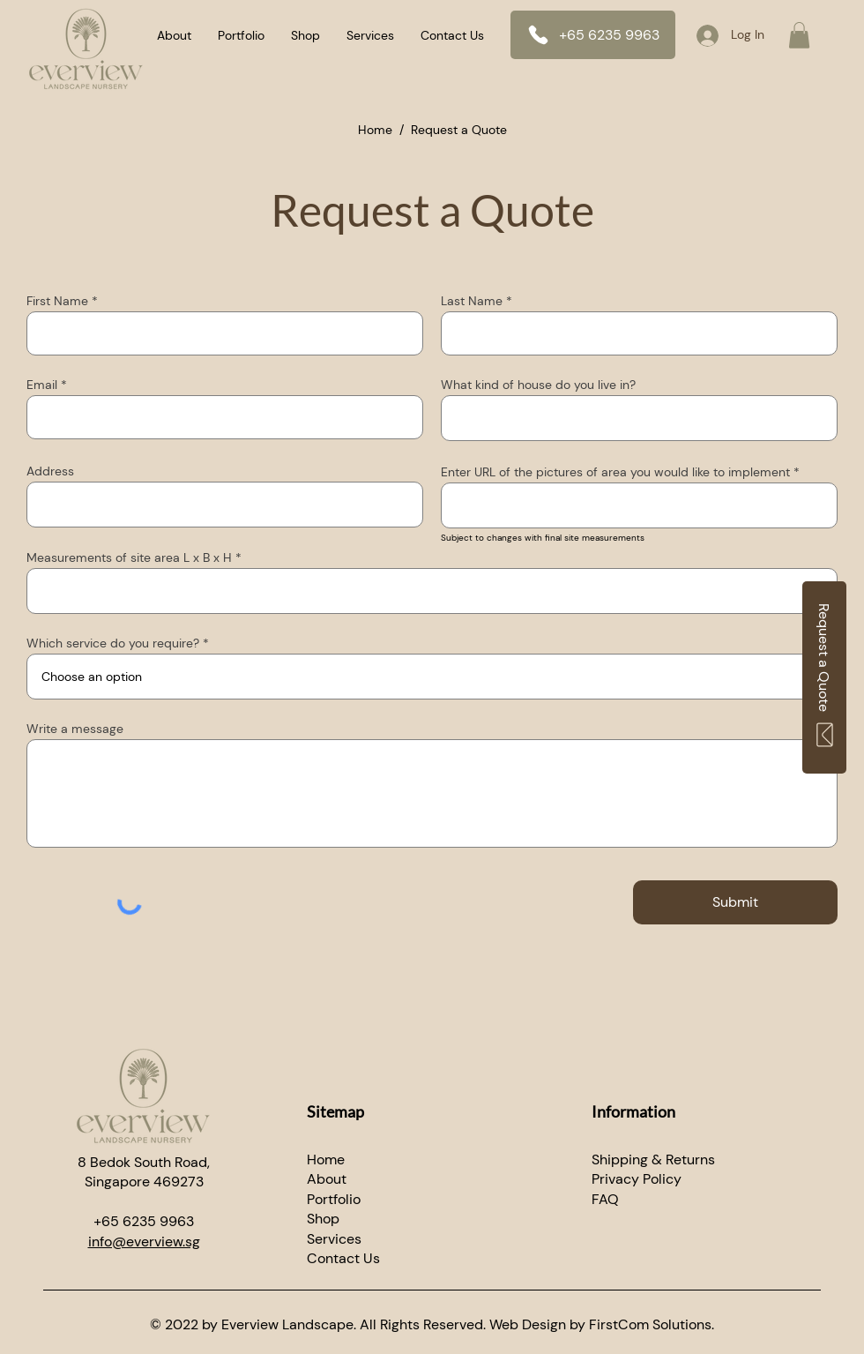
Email (41, 384)
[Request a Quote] (824, 677)
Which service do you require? (112, 643)
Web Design (527, 1324)
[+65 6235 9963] (592, 35)
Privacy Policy (637, 1179)
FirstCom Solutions (650, 1324)
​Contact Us (343, 1258)
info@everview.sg (144, 1241)
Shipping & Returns (653, 1159)
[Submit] (735, 902)
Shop (323, 1218)
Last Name (472, 301)
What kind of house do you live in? (538, 384)
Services (334, 1239)
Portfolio (334, 1199)
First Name (57, 301)
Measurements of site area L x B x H (129, 557)
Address (50, 471)
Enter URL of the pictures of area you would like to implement (615, 472)
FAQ (605, 1199)
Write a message (74, 728)
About (326, 1179)
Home (375, 130)
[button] (799, 35)
